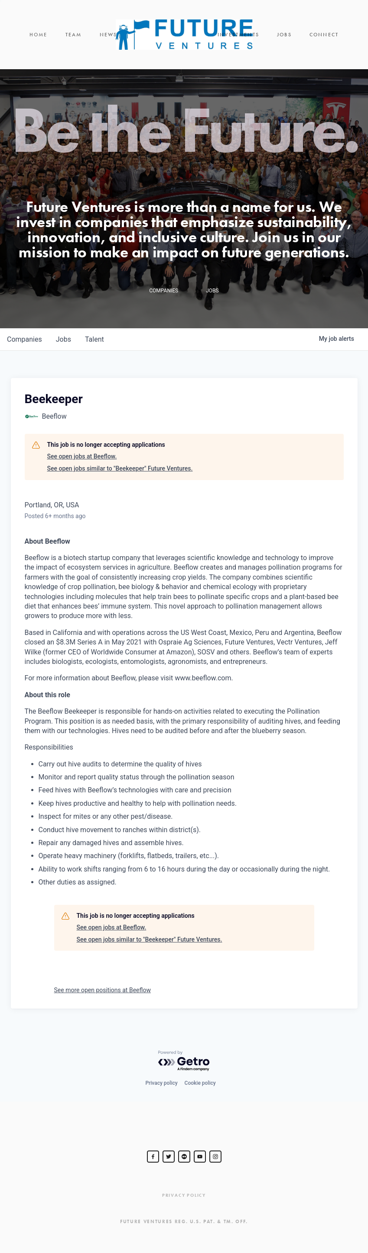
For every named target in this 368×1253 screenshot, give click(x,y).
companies (24, 339)
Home (38, 34)
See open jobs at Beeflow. (82, 456)
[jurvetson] (184, 1156)
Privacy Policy (184, 1195)
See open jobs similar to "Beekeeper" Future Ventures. (120, 468)
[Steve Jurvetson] (153, 1156)
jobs (63, 339)
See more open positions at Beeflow (102, 990)
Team (73, 34)
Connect (324, 34)
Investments (238, 34)
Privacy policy (161, 1083)
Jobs (284, 34)
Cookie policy (200, 1083)
